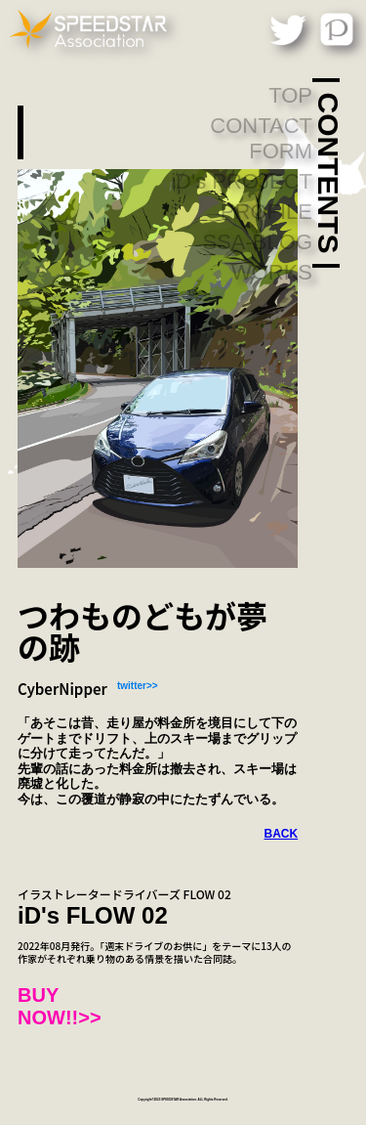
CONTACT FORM (261, 138)
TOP (290, 95)
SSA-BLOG (257, 242)
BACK (281, 834)
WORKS (271, 272)
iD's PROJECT (241, 181)
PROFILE (266, 211)
